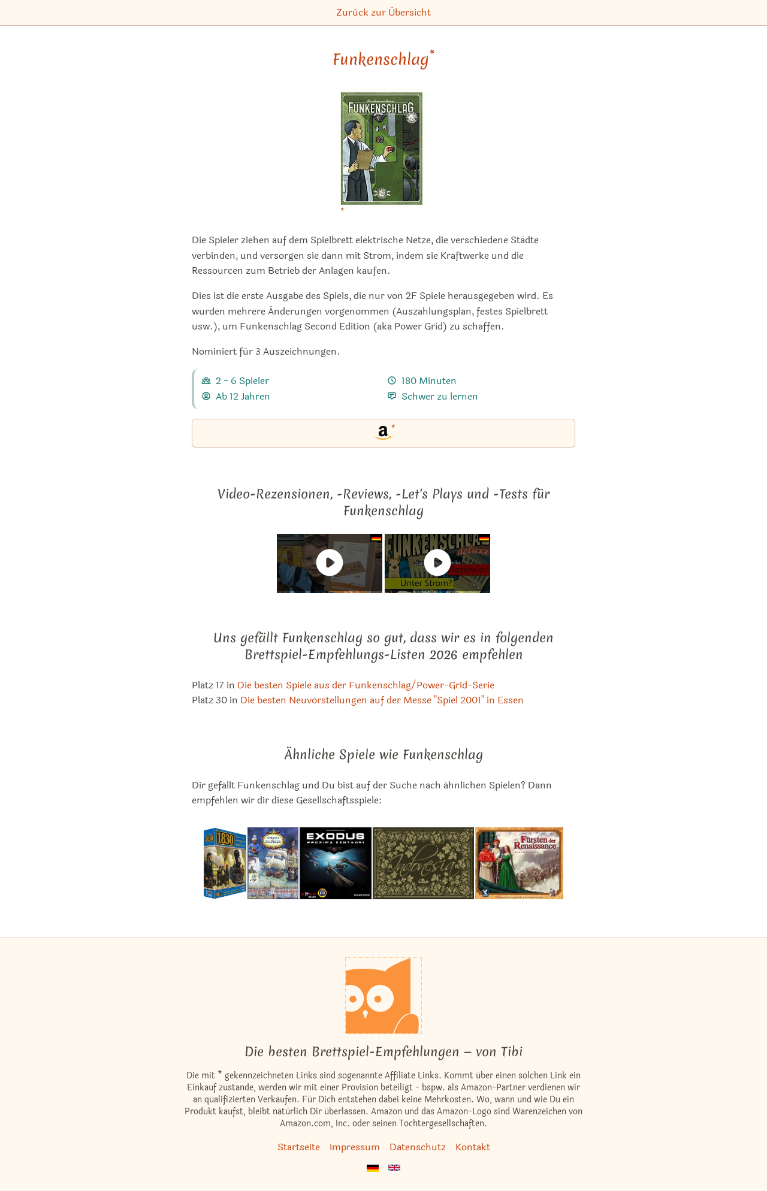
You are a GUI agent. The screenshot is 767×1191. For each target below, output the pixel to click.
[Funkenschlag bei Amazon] (383, 155)
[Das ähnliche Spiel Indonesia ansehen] (423, 863)
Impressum (355, 1146)
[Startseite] (383, 995)
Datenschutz (417, 1146)
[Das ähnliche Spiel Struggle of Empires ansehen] (272, 863)
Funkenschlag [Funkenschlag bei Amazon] (383, 59)
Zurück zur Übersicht (383, 12)
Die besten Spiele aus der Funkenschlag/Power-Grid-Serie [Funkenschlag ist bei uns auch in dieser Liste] (365, 685)
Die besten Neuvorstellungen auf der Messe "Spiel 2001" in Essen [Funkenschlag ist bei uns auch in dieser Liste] (382, 700)
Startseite (298, 1146)
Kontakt (472, 1146)
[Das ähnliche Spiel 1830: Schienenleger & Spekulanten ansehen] (225, 863)
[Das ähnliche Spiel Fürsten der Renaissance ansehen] (519, 863)
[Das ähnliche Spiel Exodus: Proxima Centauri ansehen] (336, 863)
